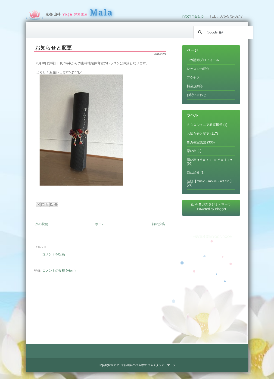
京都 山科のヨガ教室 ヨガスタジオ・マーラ (148, 365)
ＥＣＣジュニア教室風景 (204, 125)
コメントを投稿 (53, 254)
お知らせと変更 (53, 48)
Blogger (220, 209)
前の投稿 (158, 224)
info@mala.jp (193, 16)
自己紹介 (193, 172)
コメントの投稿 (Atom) (59, 270)
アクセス (193, 77)
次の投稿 (41, 224)
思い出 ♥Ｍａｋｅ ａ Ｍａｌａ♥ (209, 160)
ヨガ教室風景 (196, 142)
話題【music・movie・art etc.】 (210, 181)
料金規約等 (195, 86)
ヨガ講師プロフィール (203, 60)
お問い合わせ (196, 95)
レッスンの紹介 (198, 69)
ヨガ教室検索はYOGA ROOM (211, 237)
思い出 (191, 151)
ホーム (100, 224)
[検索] (223, 32)
